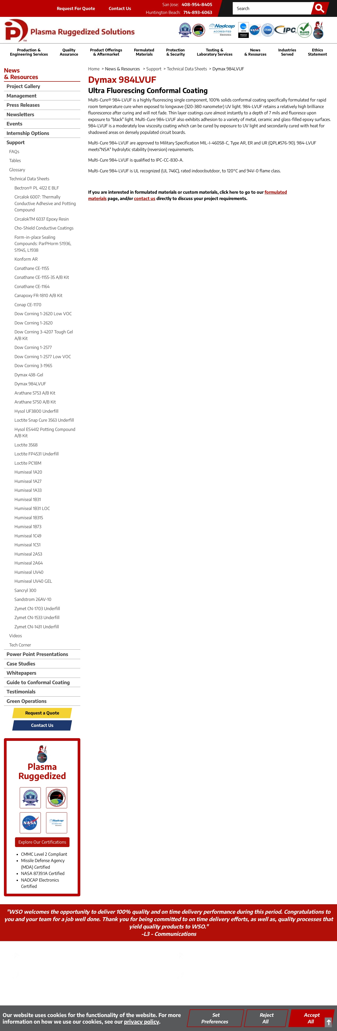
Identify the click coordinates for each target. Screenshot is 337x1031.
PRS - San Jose (40, 951)
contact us (144, 198)
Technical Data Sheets (187, 68)
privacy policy (141, 1021)
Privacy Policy (98, 993)
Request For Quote (76, 8)
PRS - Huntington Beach (216, 951)
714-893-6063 (198, 12)
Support (153, 68)
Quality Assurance (169, 993)
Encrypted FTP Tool (232, 993)
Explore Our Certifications (42, 842)
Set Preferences (215, 1018)
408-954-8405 (197, 4)
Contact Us (120, 8)
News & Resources (255, 52)
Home (94, 68)
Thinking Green (131, 993)
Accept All (312, 1018)
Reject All (266, 1018)
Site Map (200, 993)
